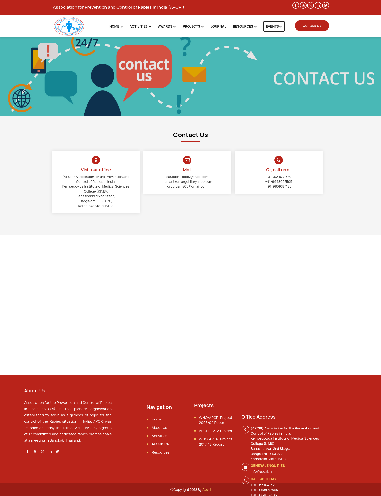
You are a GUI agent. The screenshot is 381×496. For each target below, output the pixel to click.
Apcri (206, 489)
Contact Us (312, 25)
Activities (140, 26)
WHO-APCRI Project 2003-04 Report (215, 431)
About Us (159, 440)
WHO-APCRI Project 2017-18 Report (215, 453)
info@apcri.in (261, 491)
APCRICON (161, 456)
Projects (193, 26)
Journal (218, 26)
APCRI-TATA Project (215, 442)
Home (116, 26)
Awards (167, 26)
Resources (245, 26)
